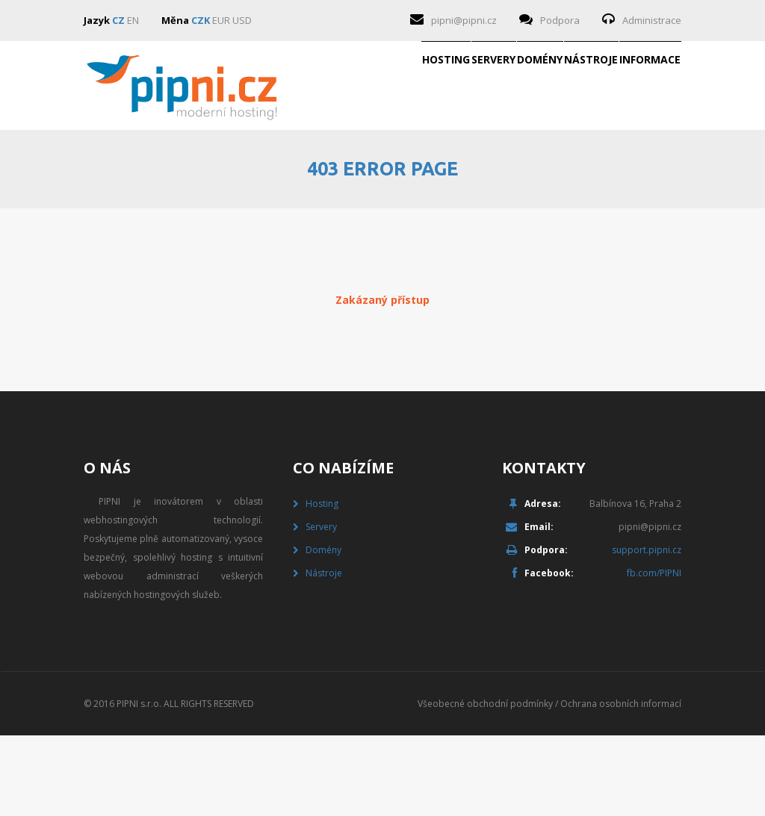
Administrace (651, 20)
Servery (326, 174)
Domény (420, 174)
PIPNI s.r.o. (139, 784)
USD (242, 20)
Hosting (231, 174)
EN (133, 20)
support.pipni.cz (646, 630)
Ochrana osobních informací (620, 784)
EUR (221, 20)
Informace (626, 174)
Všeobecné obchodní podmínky (485, 784)
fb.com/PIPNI (654, 653)
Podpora (560, 20)
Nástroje (519, 174)
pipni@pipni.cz (464, 20)
